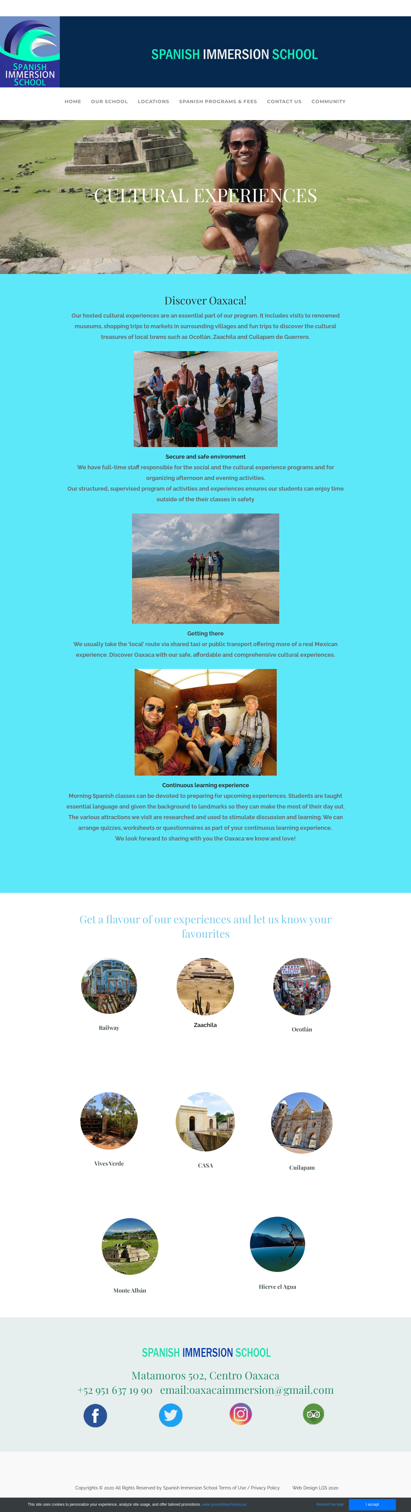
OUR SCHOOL (109, 101)
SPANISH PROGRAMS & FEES (218, 101)
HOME (73, 101)
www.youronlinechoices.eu (224, 1504)
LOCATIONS (153, 101)
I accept (372, 1504)
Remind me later (330, 1504)
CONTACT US (284, 101)
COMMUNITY (329, 101)
